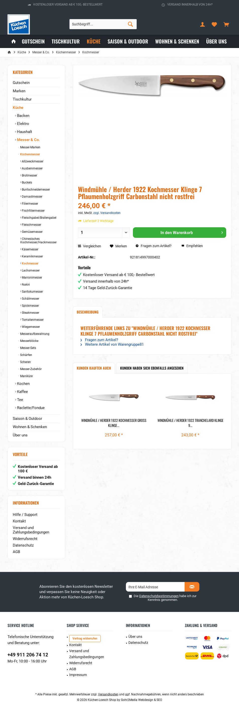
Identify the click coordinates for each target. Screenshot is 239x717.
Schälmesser (30, 298)
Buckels (26, 182)
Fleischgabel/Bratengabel (38, 217)
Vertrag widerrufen (84, 638)
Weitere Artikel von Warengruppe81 (112, 344)
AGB (16, 552)
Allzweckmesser (32, 161)
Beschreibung (88, 312)
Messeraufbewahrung (34, 334)
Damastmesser (31, 196)
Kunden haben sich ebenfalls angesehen (152, 368)
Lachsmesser (30, 270)
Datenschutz (23, 545)
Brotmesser (29, 175)
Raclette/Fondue (30, 408)
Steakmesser (30, 313)
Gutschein (21, 82)
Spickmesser (30, 305)
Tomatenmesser (32, 320)
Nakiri (25, 284)
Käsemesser (29, 249)
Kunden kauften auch (94, 368)
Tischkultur (22, 99)
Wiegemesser (30, 327)
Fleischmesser (31, 225)
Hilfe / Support (25, 514)
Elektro (22, 123)
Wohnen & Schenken (30, 427)
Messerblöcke (28, 341)
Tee (19, 399)
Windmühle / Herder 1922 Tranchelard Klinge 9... (190, 423)
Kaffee (22, 391)
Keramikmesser (32, 256)
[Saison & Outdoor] (128, 41)
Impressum (78, 675)
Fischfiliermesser (33, 210)
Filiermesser (29, 203)
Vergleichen (89, 246)
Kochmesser (29, 263)
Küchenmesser (29, 154)
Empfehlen (192, 246)
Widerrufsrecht (25, 538)
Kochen (23, 383)
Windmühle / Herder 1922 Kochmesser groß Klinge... (113, 423)
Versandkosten (108, 694)
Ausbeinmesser (32, 168)
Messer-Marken (29, 147)
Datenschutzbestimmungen (159, 596)
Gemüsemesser (32, 232)
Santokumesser (32, 291)
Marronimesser (31, 277)
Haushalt (24, 131)
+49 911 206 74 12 (28, 655)
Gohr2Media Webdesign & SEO (141, 700)
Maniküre (26, 376)
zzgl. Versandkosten (107, 213)
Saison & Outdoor (27, 418)
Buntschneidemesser (35, 189)
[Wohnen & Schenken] (177, 41)
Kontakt (19, 521)
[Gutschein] (33, 41)
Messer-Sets (27, 348)
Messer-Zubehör (30, 369)
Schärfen (25, 355)
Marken (19, 91)
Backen (22, 115)
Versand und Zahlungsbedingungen (31, 529)
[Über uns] (216, 41)
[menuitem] (226, 24)
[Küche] (93, 41)
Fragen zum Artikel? (154, 246)
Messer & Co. (28, 140)
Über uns (20, 435)
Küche (18, 107)
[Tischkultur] (65, 41)
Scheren (25, 362)
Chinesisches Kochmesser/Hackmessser (38, 240)
